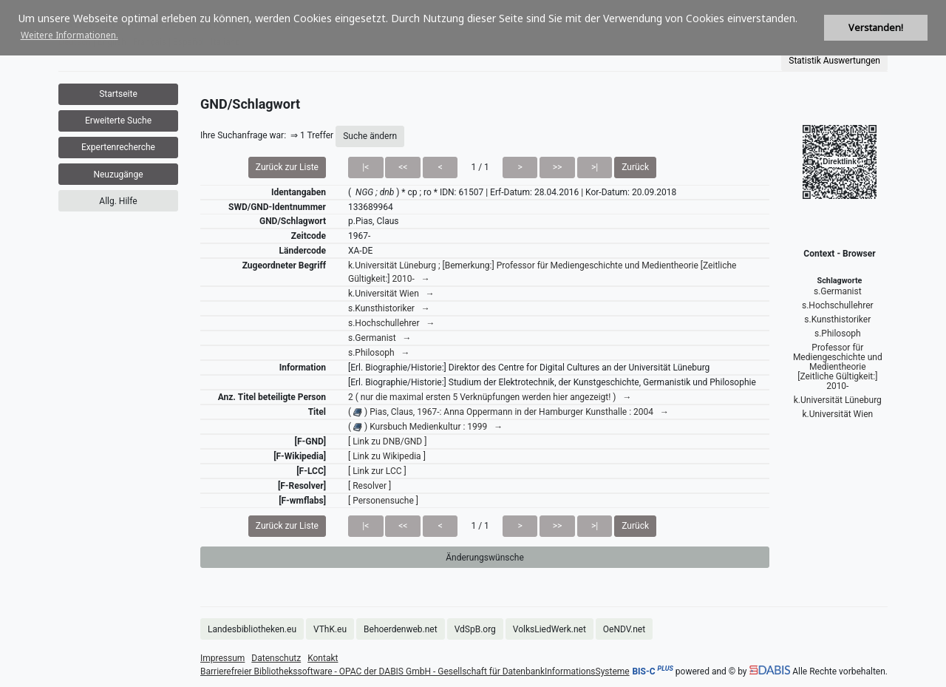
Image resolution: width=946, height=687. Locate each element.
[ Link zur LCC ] (377, 471)
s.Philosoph (837, 333)
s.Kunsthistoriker (837, 319)
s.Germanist (838, 291)
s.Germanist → (380, 338)
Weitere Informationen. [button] (69, 35)
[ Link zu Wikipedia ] (387, 456)
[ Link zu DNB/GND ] (387, 441)
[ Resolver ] (369, 486)
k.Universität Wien (837, 414)
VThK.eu (330, 629)
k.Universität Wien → (391, 293)
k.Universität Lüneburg (838, 400)
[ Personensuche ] (383, 500)
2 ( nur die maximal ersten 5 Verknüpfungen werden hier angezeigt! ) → (489, 397)
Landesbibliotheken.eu (252, 629)
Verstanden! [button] (875, 27)
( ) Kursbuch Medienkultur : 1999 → (425, 427)
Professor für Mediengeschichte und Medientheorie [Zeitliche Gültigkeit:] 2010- (837, 366)
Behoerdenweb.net (401, 629)
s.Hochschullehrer (838, 305)
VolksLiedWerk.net (549, 629)
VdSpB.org (475, 629)
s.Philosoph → (379, 353)
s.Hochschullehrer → (391, 323)
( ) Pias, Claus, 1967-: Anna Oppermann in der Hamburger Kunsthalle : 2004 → (508, 412)
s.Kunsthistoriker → (389, 308)
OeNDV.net (624, 629)
